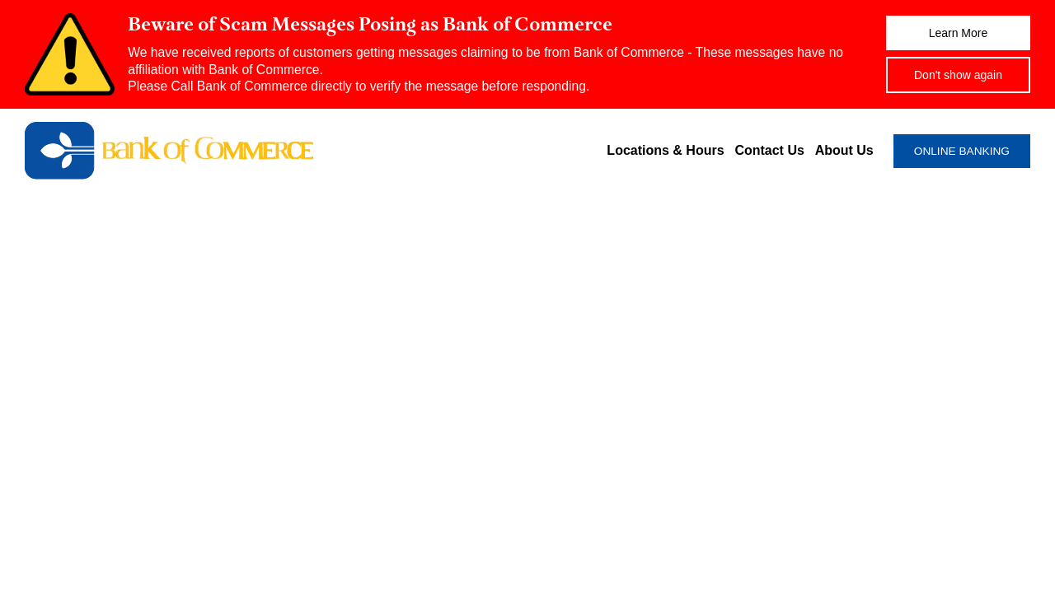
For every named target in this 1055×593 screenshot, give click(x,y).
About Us (844, 150)
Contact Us (769, 150)
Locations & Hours (665, 150)
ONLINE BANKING (962, 151)
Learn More (958, 33)
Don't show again (958, 75)
